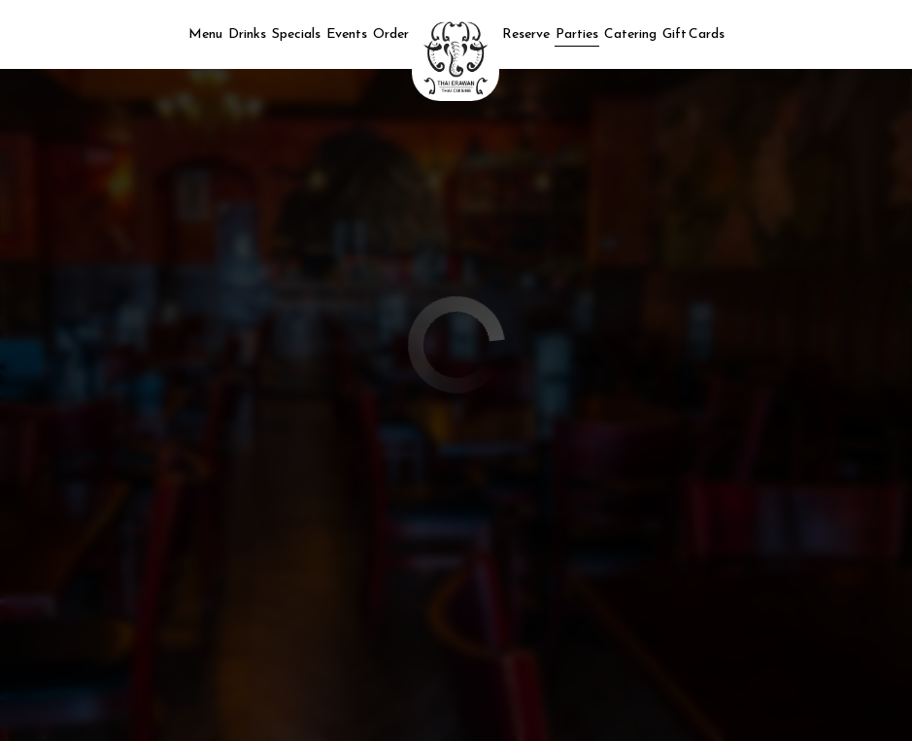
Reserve (526, 34)
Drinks (247, 34)
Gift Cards (693, 34)
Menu (205, 34)
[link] (455, 58)
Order (391, 34)
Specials (296, 34)
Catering (630, 34)
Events (346, 34)
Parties (577, 34)
